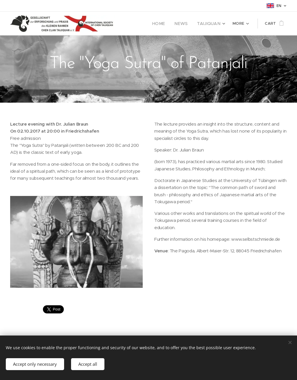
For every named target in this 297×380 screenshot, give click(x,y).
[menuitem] (164, 23)
